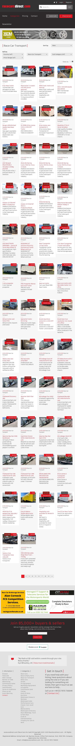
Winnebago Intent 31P (64, 436)
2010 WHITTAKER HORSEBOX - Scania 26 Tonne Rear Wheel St (10, 245)
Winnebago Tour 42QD (46, 396)
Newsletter (7, 24)
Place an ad (66, 16)
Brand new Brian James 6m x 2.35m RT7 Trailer (46, 321)
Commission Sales (8, 683)
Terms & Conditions (9, 689)
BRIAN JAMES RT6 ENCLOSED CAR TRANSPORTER (44, 475)
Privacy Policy (7, 685)
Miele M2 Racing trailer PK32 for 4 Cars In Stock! (28, 165)
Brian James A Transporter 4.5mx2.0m (62, 475)
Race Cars (24, 674)
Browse (5, 674)
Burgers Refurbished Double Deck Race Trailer (9, 127)
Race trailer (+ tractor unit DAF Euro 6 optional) (28, 87)
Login (61, 2)
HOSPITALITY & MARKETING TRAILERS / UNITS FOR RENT (10, 513)
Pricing (25, 16)
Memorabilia (25, 709)
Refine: (4, 52)
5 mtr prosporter (8, 283)
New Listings (6, 678)
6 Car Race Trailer (8, 86)
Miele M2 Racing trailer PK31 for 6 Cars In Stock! (64, 165)
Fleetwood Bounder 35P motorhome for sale (63, 398)
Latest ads (52, 16)
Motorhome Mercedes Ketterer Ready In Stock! (64, 204)
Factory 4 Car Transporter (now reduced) (8, 555)
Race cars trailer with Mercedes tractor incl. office (64, 285)
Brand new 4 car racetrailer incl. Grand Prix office (64, 321)
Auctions (24, 695)
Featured (5, 676)
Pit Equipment (26, 683)
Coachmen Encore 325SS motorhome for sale (28, 438)
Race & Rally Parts (27, 676)
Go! (69, 7)
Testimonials (7, 687)
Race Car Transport (27, 678)
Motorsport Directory (28, 711)
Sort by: (45, 45)
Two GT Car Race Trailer (64, 511)
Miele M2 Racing (44, 202)
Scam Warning (7, 693)
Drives (23, 681)
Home (4, 16)
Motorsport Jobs (26, 701)
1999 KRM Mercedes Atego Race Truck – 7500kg (27, 555)
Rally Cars (24, 680)
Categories (14, 16)
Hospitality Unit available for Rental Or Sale (46, 513)
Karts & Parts (25, 693)
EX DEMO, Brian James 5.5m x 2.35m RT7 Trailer (28, 127)
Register (69, 2)
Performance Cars (27, 703)
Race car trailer (44, 283)
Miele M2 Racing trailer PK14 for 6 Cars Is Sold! (46, 165)
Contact (34, 16)
